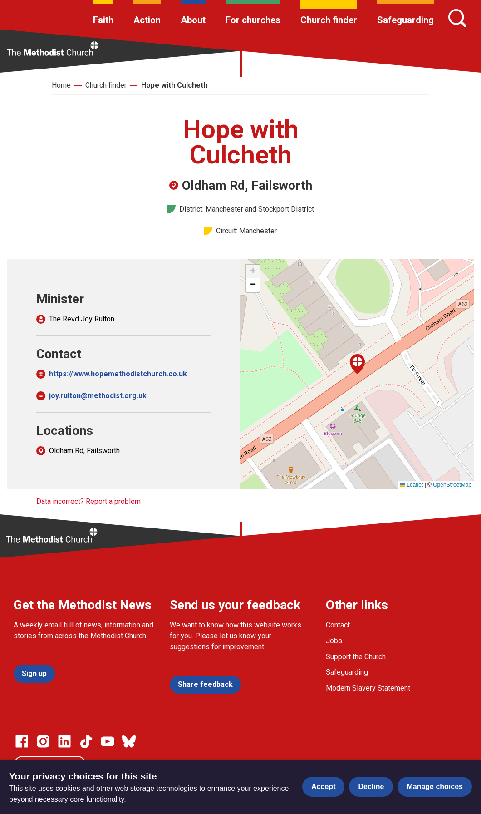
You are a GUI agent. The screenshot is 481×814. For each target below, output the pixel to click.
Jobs (334, 640)
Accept (323, 786)
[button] (357, 364)
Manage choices (435, 786)
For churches (253, 20)
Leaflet (411, 485)
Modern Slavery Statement (368, 688)
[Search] (457, 18)
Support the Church (356, 656)
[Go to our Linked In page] (64, 741)
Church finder (328, 20)
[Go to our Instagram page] (43, 741)
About (193, 20)
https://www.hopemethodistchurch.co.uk (118, 374)
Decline (371, 786)
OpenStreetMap (452, 485)
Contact (338, 625)
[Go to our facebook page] (22, 741)
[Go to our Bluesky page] (129, 741)
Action (147, 20)
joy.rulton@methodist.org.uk (98, 395)
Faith (103, 20)
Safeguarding (405, 20)
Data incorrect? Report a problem (88, 501)
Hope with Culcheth (174, 85)
